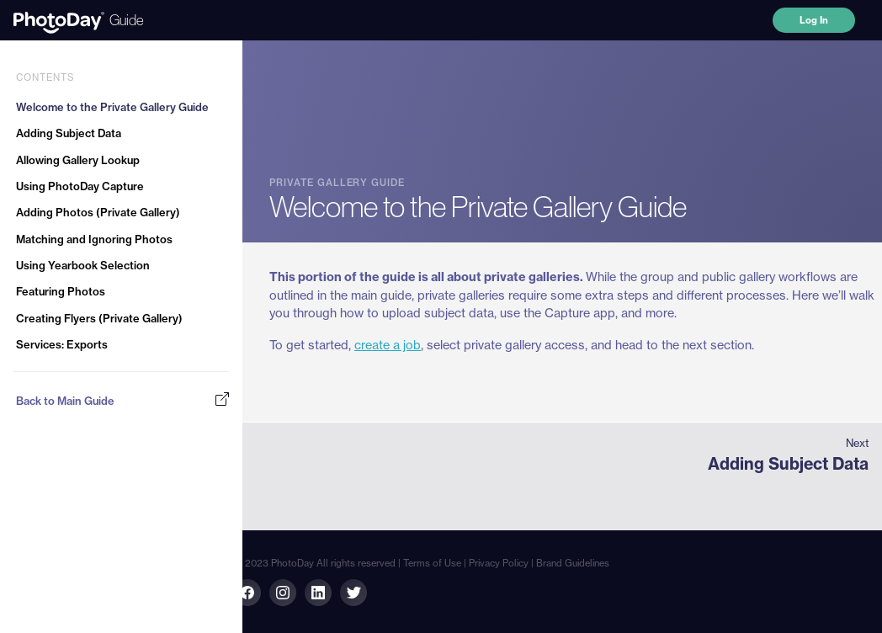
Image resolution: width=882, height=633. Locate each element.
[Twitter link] (353, 592)
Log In (814, 20)
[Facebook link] (247, 592)
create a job (387, 345)
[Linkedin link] (282, 592)
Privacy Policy (499, 563)
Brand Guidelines (572, 563)
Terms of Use (432, 563)
